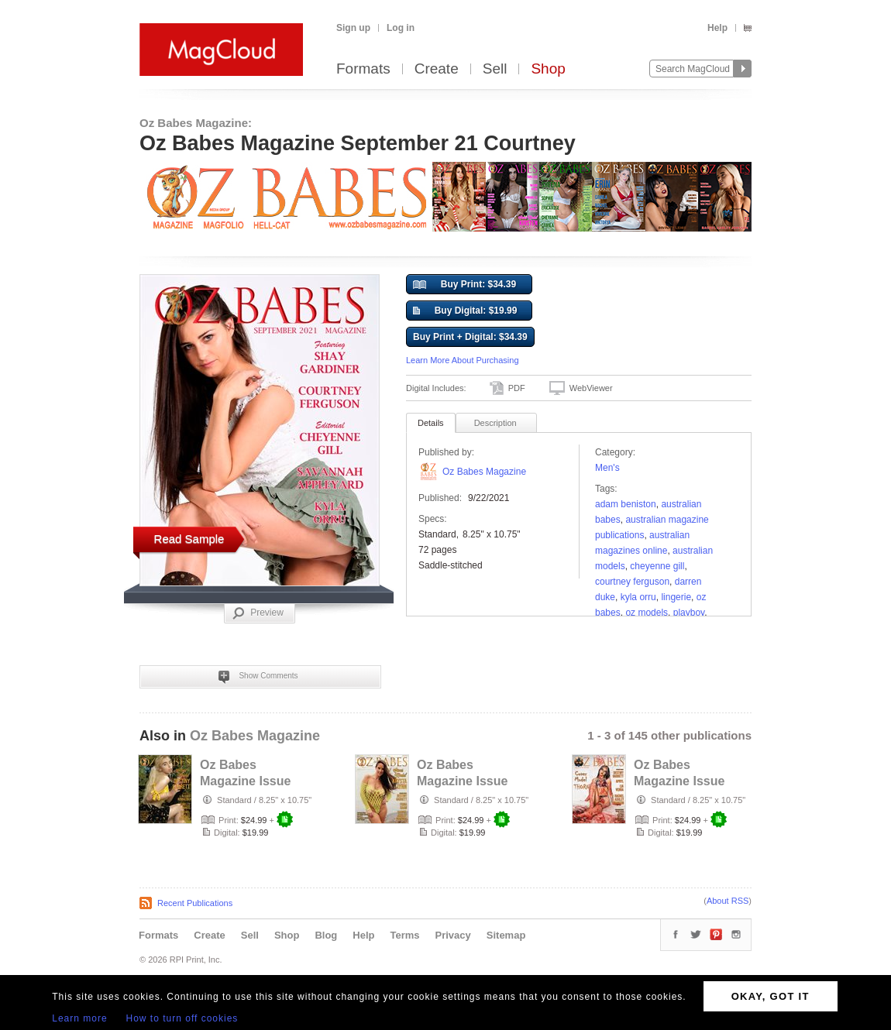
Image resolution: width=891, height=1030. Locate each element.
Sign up (353, 27)
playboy (688, 612)
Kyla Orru (638, 597)
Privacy (453, 935)
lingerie (676, 597)
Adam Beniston (625, 504)
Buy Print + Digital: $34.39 (470, 336)
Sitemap (506, 935)
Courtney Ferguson (632, 581)
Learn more (79, 1018)
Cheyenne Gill (657, 566)
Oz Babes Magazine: (195, 122)
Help (717, 27)
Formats (363, 69)
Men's (607, 467)
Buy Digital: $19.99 (465, 311)
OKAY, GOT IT (770, 996)
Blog (326, 935)
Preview (258, 613)
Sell (495, 69)
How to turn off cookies (182, 1018)
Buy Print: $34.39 (464, 285)
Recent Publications (194, 903)
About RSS (727, 900)
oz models (646, 612)
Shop (548, 69)
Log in (401, 27)
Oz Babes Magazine (484, 471)
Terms (404, 935)
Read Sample (189, 538)
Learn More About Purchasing (462, 360)
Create (437, 69)
